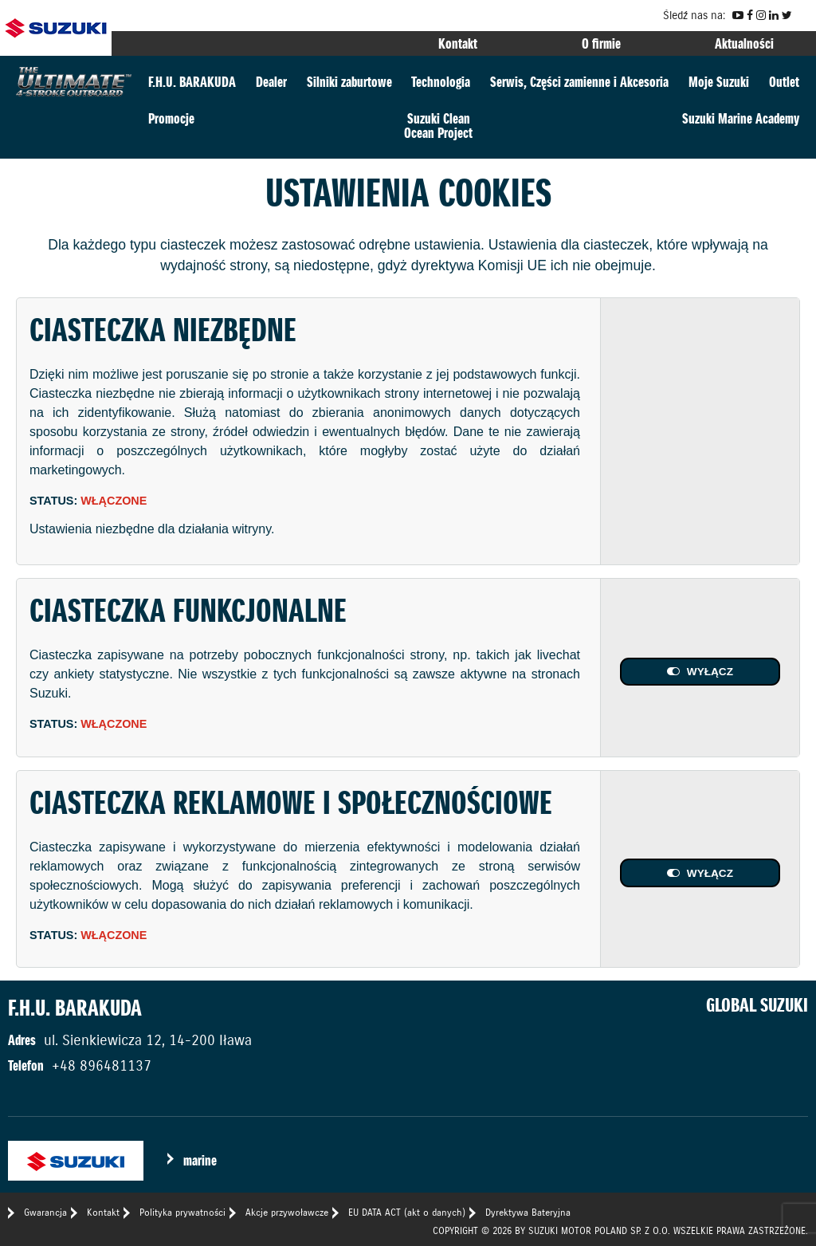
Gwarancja (45, 1212)
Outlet (784, 82)
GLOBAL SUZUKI (757, 1005)
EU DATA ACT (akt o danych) (406, 1212)
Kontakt (457, 43)
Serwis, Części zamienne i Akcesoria (579, 82)
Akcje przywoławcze (286, 1212)
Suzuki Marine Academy (740, 118)
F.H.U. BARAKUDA (192, 82)
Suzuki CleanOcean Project (438, 125)
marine (200, 1160)
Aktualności (744, 43)
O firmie (601, 43)
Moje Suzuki (718, 82)
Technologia (440, 82)
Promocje (171, 118)
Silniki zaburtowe (349, 82)
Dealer (271, 82)
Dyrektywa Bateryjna (528, 1212)
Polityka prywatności (182, 1212)
